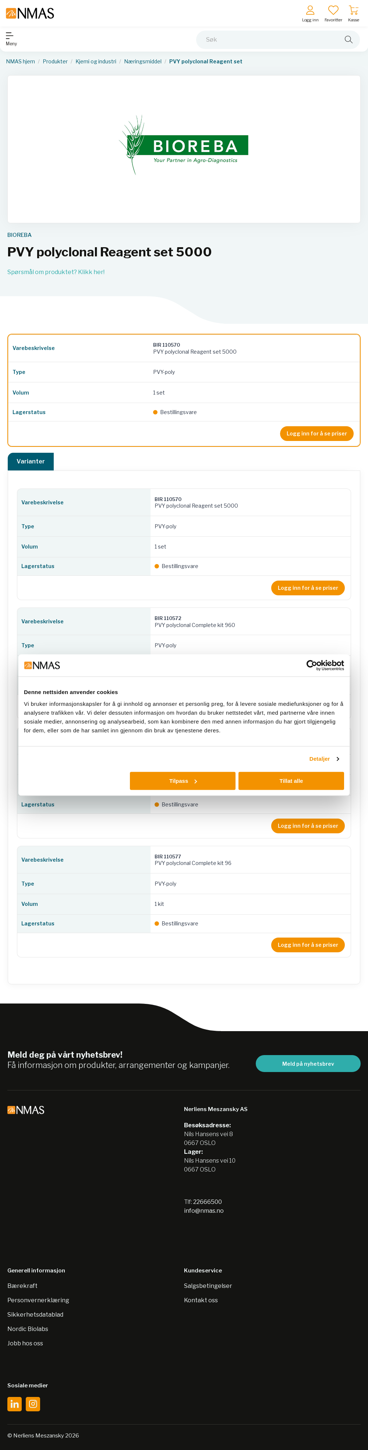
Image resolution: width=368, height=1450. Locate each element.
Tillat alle (291, 781)
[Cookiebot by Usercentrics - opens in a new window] (312, 665)
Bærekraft (22, 1285)
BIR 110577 (168, 856)
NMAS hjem (20, 61)
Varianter (31, 461)
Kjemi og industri (95, 61)
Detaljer (319, 759)
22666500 (207, 1201)
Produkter (55, 61)
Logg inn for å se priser (317, 433)
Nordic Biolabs (27, 1328)
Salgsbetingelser (208, 1285)
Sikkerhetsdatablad (35, 1314)
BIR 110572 (168, 618)
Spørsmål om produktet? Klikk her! (56, 272)
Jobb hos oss (25, 1343)
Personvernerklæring (38, 1300)
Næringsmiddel (143, 61)
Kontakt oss (201, 1300)
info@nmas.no (204, 1210)
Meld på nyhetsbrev (308, 1064)
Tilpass (183, 781)
